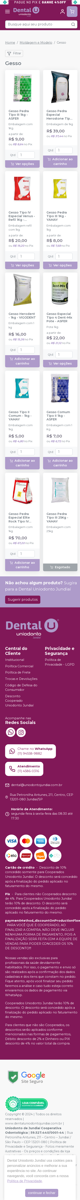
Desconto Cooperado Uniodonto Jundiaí (19, 700)
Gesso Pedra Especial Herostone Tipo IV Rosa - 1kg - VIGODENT (59, 114)
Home (10, 42)
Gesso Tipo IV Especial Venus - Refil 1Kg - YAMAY (22, 216)
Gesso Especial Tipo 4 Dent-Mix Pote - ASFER (59, 317)
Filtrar (14, 53)
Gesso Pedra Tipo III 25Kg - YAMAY (57, 517)
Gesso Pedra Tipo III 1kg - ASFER (19, 114)
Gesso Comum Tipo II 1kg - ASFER (58, 415)
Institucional (14, 660)
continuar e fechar (41, 1193)
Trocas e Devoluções (21, 679)
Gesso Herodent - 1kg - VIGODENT (22, 315)
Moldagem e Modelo (36, 42)
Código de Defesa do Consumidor (21, 687)
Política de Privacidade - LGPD (59, 662)
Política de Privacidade (24, 1181)
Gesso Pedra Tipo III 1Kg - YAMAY (57, 216)
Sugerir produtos (23, 600)
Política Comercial (19, 666)
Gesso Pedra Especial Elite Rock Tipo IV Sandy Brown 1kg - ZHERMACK (22, 517)
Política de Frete (18, 672)
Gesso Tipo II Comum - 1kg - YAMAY (20, 415)
